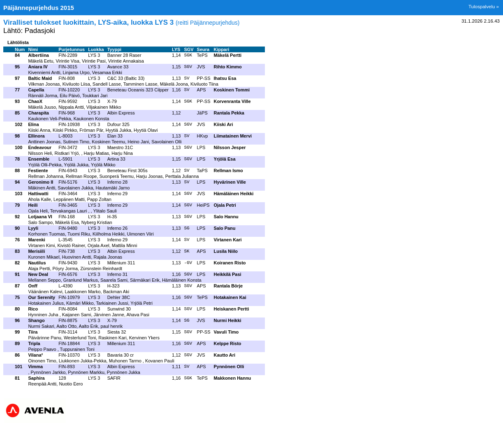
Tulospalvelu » (483, 6)
